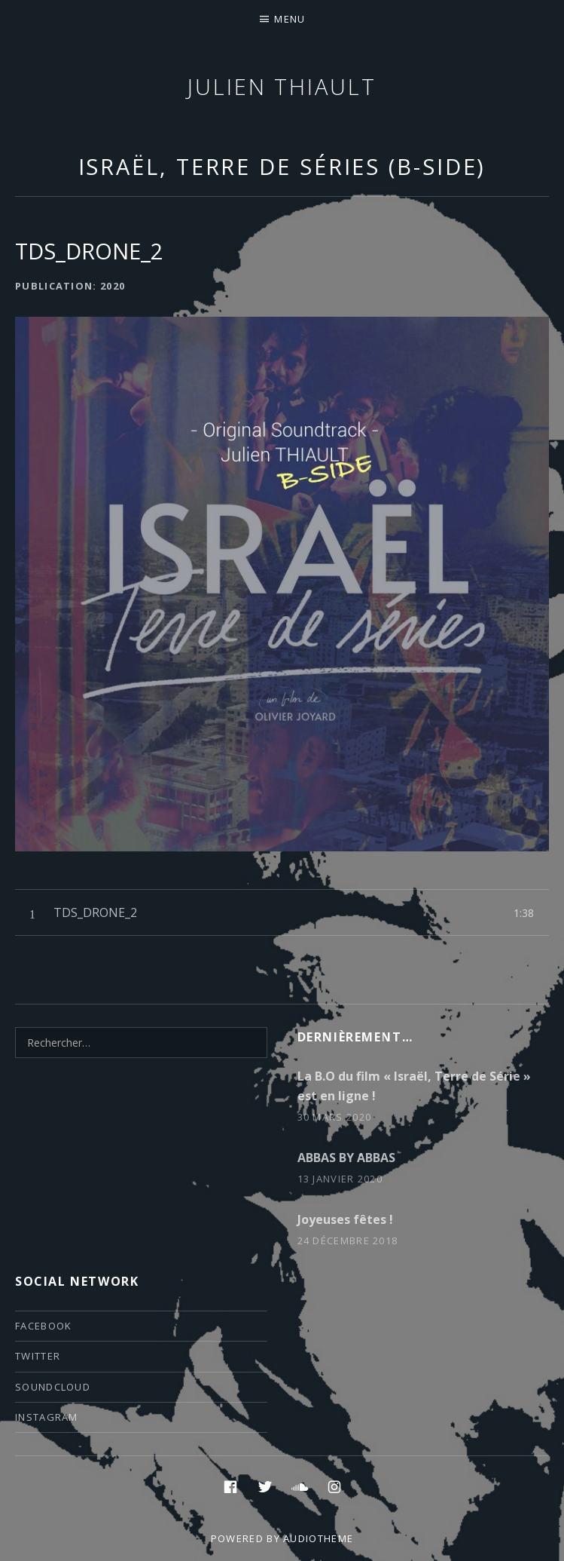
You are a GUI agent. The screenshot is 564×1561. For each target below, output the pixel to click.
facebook (43, 1326)
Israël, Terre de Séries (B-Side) (282, 166)
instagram (46, 1417)
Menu (289, 19)
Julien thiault (282, 86)
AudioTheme (318, 1538)
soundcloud (52, 1387)
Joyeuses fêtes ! (345, 1219)
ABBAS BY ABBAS (346, 1157)
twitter (37, 1356)
